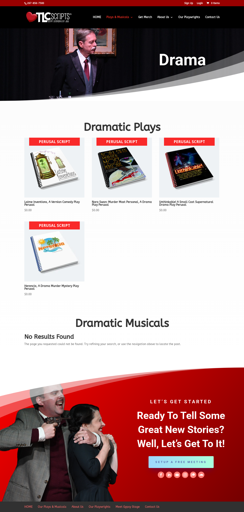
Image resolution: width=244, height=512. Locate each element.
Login (200, 3)
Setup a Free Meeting (181, 462)
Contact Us (212, 17)
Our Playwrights (189, 17)
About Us (163, 17)
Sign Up (188, 3)
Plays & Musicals (117, 17)
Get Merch (145, 17)
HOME (97, 17)
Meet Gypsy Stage (128, 507)
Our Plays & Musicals (52, 507)
